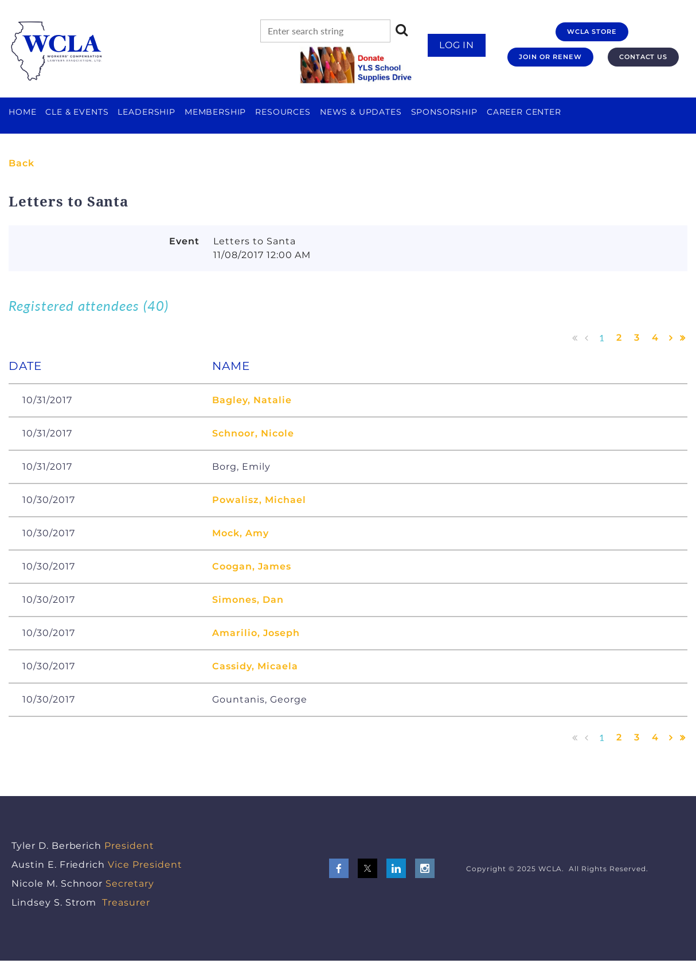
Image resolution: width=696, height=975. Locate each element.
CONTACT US (643, 57)
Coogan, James (251, 566)
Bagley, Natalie (251, 400)
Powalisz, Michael (259, 499)
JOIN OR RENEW (550, 57)
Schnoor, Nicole (253, 433)
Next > (670, 338)
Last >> (682, 338)
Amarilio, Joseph (255, 632)
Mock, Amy (240, 533)
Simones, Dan (248, 599)
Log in (457, 45)
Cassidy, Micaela (255, 666)
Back (21, 163)
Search (402, 30)
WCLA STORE (592, 32)
